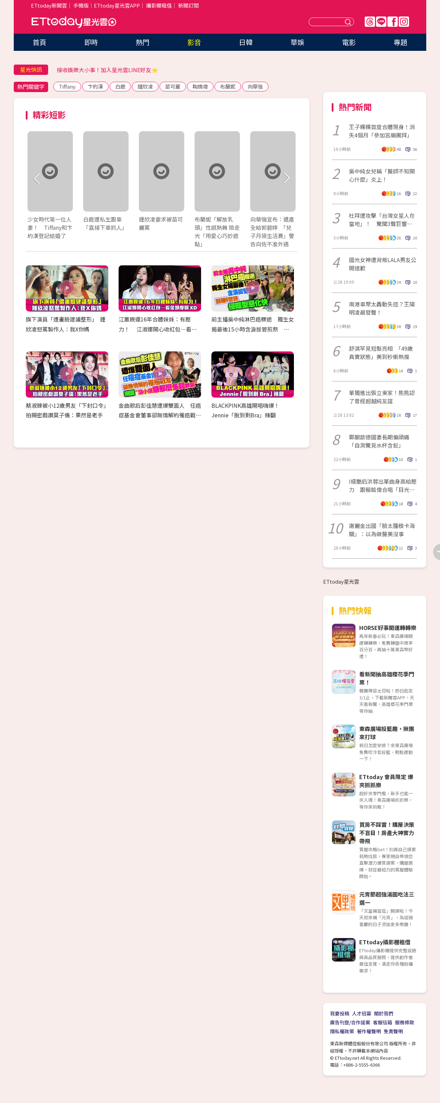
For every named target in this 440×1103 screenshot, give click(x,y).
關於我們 (383, 1013)
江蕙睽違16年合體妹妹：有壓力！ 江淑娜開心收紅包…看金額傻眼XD (158, 329)
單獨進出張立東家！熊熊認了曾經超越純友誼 (382, 397)
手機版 (81, 5)
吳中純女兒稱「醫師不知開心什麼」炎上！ (382, 175)
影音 (194, 42)
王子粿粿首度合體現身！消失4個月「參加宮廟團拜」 (382, 131)
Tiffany (67, 86)
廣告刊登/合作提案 (350, 1022)
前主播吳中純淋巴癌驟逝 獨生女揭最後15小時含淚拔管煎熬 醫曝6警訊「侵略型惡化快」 (252, 329)
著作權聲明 (369, 1031)
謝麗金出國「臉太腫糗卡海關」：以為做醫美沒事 (382, 529)
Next (286, 178)
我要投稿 (339, 1013)
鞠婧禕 (200, 86)
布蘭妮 (227, 86)
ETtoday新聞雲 (49, 5)
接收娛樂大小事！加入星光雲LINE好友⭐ (107, 70)
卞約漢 (95, 86)
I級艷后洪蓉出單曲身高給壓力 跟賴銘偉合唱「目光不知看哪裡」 (383, 485)
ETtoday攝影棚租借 (384, 942)
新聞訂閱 (188, 5)
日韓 (246, 42)
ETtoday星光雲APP (117, 5)
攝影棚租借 (159, 5)
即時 (91, 42)
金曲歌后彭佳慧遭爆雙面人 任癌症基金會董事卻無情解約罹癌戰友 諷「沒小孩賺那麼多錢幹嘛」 (163, 415)
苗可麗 (172, 86)
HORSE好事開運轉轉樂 (387, 627)
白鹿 (120, 86)
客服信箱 (382, 1022)
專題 (400, 42)
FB (392, 21)
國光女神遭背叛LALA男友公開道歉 (382, 264)
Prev (37, 178)
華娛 (297, 42)
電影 (349, 42)
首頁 (39, 42)
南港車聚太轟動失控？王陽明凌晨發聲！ (382, 308)
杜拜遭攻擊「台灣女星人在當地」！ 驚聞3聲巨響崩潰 (382, 219)
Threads (370, 21)
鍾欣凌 (145, 86)
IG (404, 21)
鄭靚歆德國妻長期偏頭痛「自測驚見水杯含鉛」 (379, 441)
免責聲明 (393, 1031)
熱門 (143, 42)
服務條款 (404, 1022)
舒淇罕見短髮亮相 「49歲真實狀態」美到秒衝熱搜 (381, 352)
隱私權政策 (342, 1031)
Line (381, 21)
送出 (349, 22)
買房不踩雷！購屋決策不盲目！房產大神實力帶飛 (386, 832)
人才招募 (361, 1013)
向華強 (255, 86)
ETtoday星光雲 (74, 22)
